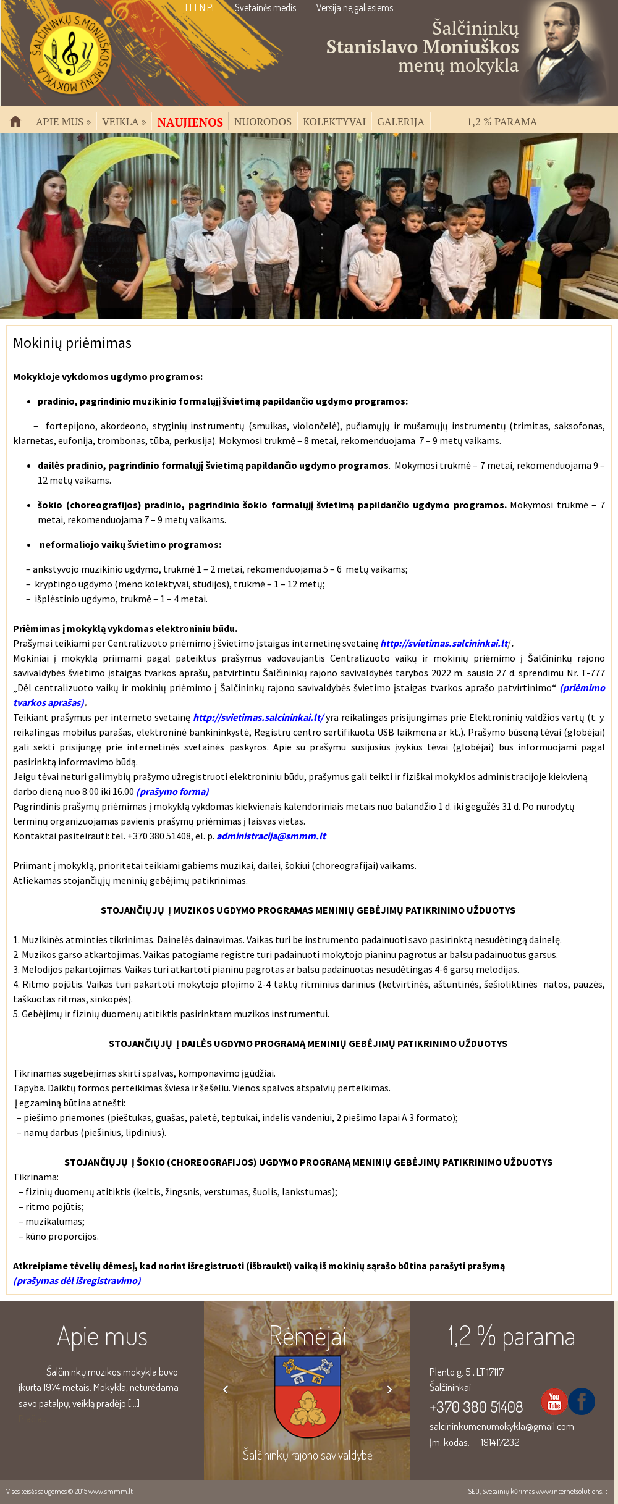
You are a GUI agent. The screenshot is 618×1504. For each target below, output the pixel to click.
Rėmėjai (307, 1334)
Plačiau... (36, 1418)
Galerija (401, 120)
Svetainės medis (265, 7)
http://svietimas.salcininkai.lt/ (258, 717)
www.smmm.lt (110, 1491)
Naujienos (190, 121)
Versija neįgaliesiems (354, 7)
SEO (474, 1491)
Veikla (124, 120)
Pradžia (20, 126)
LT (189, 7)
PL (211, 7)
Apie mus (63, 120)
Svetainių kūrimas (508, 1491)
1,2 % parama (502, 120)
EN (200, 7)
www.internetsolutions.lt (571, 1491)
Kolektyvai (334, 120)
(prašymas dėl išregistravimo (75, 1280)
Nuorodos (263, 120)
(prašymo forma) (172, 791)
